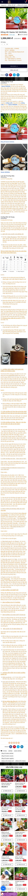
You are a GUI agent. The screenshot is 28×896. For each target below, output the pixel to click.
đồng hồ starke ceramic (7, 756)
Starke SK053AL (6, 86)
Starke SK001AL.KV (6, 867)
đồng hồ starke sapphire (8, 758)
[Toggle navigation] (2, 2)
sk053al (10, 750)
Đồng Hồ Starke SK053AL (7, 141)
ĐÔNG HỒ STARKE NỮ (8, 761)
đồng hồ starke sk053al (7, 753)
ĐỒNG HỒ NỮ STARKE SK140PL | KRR (6, 845)
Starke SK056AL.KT (20, 867)
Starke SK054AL (5, 172)
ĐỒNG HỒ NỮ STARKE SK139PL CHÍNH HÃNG (20, 845)
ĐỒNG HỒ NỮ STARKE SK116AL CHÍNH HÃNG (6, 857)
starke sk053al (17, 750)
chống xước (9, 103)
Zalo (3, 888)
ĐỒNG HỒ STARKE (21, 761)
